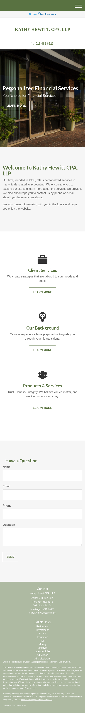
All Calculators (42, 658)
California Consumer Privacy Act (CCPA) (20, 697)
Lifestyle (42, 647)
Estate (42, 633)
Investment (42, 630)
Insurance (42, 637)
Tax (43, 640)
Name (7, 466)
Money (42, 644)
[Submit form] (10, 557)
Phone (7, 505)
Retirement (42, 626)
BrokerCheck (65, 662)
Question (9, 524)
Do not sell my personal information (36, 700)
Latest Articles (42, 651)
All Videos (42, 655)
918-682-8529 (42, 43)
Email (6, 486)
